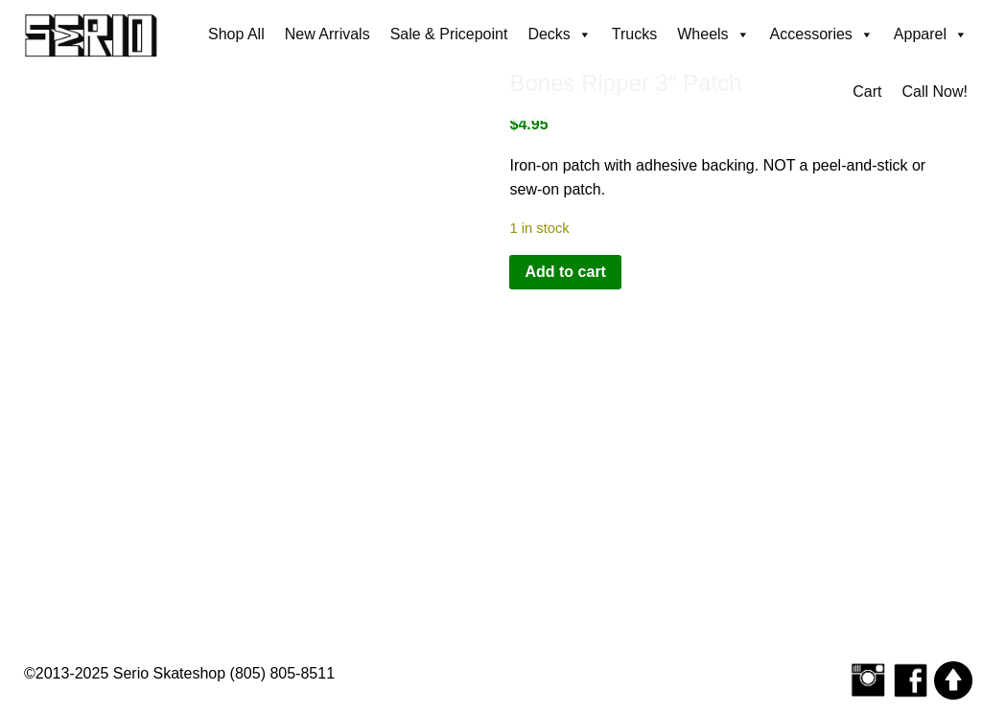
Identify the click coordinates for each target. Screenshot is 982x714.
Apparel (931, 34)
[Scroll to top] (953, 679)
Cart (867, 91)
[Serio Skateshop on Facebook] (911, 679)
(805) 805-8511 (282, 673)
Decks (559, 34)
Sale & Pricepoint (449, 34)
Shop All (236, 34)
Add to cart (565, 272)
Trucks (634, 34)
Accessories (822, 34)
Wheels (713, 34)
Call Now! (935, 91)
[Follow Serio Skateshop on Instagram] (868, 679)
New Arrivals (327, 34)
